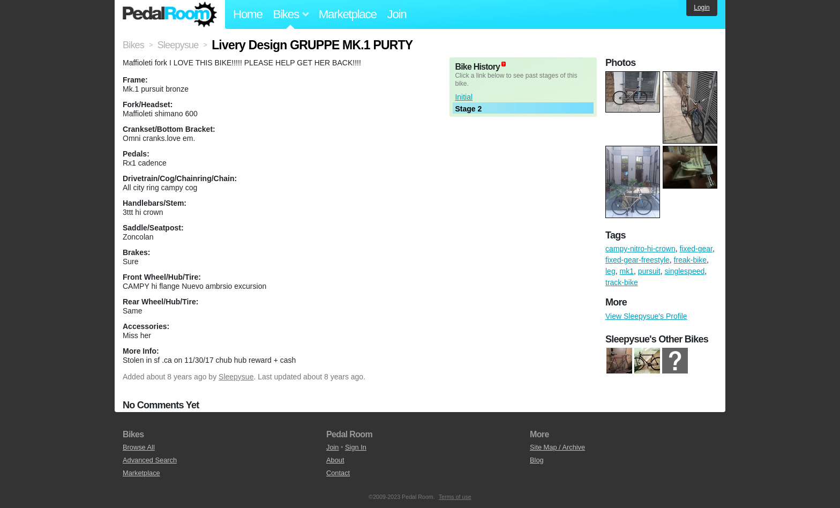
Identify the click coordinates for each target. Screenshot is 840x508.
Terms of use (455, 497)
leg (610, 271)
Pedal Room (170, 14)
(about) (503, 64)
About (335, 460)
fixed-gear (695, 248)
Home (247, 14)
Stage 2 (468, 108)
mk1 (626, 271)
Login (701, 7)
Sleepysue (236, 376)
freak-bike (690, 260)
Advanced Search (150, 460)
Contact (338, 473)
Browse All (139, 447)
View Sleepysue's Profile (646, 316)
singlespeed (685, 271)
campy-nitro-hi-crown (640, 248)
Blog (537, 460)
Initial (463, 97)
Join (397, 14)
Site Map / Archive (557, 447)
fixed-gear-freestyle (637, 260)
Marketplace (348, 14)
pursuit (649, 271)
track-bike (621, 282)
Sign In (355, 447)
